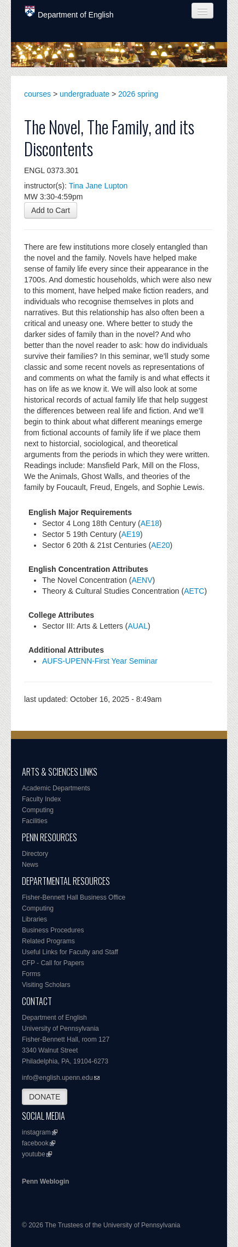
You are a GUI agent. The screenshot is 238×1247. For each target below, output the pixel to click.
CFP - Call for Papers (53, 963)
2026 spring (138, 94)
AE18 (150, 523)
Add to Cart (50, 210)
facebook (35, 1143)
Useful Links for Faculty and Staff (70, 952)
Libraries (34, 919)
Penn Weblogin (45, 1181)
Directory (35, 854)
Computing (38, 810)
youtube (33, 1154)
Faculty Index (41, 799)
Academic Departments (56, 788)
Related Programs (48, 941)
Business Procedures (53, 930)
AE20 (160, 545)
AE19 (130, 534)
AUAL (137, 626)
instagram (36, 1132)
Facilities (35, 821)
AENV (141, 580)
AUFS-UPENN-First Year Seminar (100, 661)
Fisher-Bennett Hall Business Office (73, 897)
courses (37, 94)
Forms (31, 974)
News (30, 864)
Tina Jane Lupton (98, 185)
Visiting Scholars (46, 985)
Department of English (69, 12)
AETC (194, 591)
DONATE (44, 1096)
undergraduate (84, 94)
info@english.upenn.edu (57, 1077)
